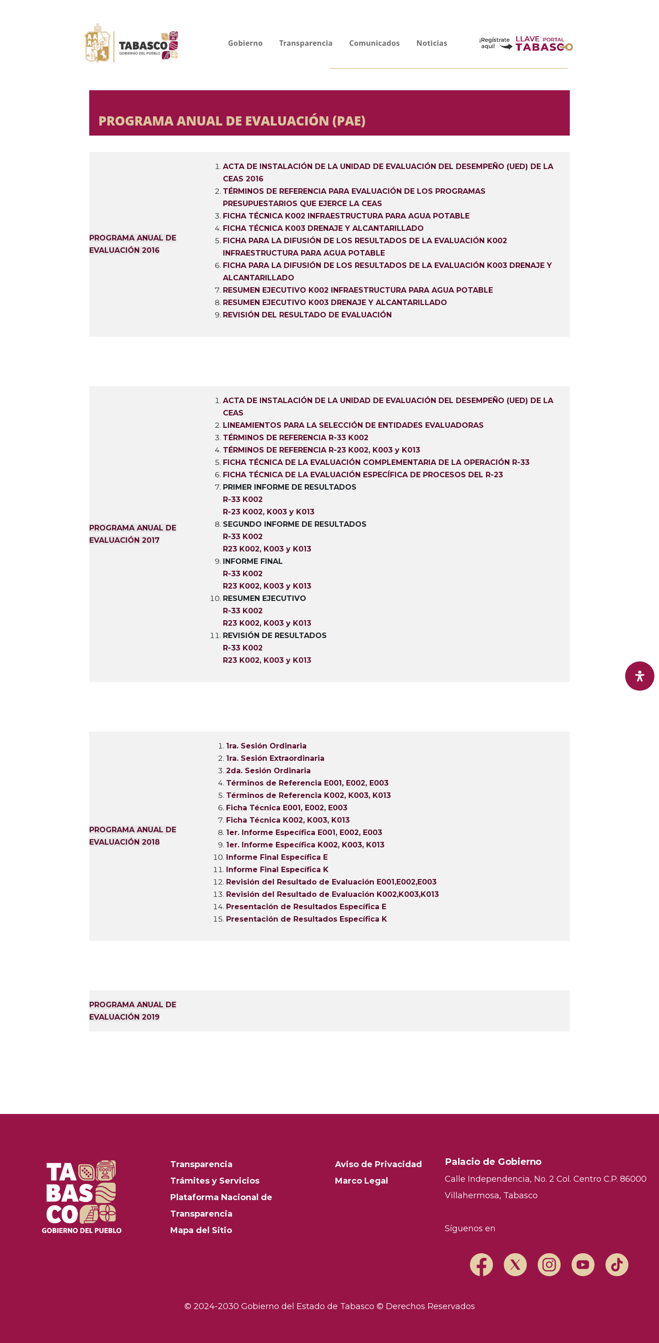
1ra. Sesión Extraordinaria (275, 758)
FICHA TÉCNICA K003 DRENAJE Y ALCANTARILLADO (323, 228)
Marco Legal (361, 1181)
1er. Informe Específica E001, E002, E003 (304, 832)
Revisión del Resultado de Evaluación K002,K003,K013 (332, 894)
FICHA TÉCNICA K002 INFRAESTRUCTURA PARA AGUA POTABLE (346, 216)
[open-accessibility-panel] (639, 676)
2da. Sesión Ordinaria (268, 770)
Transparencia (201, 1164)
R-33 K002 (243, 499)
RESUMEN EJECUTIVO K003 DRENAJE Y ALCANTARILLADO (335, 302)
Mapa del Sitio (201, 1230)
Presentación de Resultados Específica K (306, 919)
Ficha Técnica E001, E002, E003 (286, 807)
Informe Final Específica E (277, 857)
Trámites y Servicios (214, 1181)
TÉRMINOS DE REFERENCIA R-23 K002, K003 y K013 (321, 450)
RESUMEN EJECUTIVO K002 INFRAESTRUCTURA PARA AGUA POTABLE (358, 290)
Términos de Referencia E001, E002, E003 (307, 783)
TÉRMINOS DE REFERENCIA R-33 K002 (295, 437)
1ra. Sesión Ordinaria (266, 746)
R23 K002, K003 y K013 (267, 549)
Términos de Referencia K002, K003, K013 (308, 795)
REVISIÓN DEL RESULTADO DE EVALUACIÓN (307, 315)
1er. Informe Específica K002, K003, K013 (305, 845)
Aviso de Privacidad (378, 1164)
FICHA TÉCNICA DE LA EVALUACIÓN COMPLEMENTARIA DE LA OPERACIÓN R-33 (376, 462)
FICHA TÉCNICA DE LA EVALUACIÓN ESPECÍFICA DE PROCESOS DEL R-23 (363, 474)
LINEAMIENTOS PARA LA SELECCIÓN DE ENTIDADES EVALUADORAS (353, 425)
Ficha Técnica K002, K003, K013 (288, 820)
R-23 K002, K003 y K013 (268, 512)
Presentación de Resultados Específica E (306, 906)
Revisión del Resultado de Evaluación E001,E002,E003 (331, 882)
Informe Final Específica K (277, 869)
